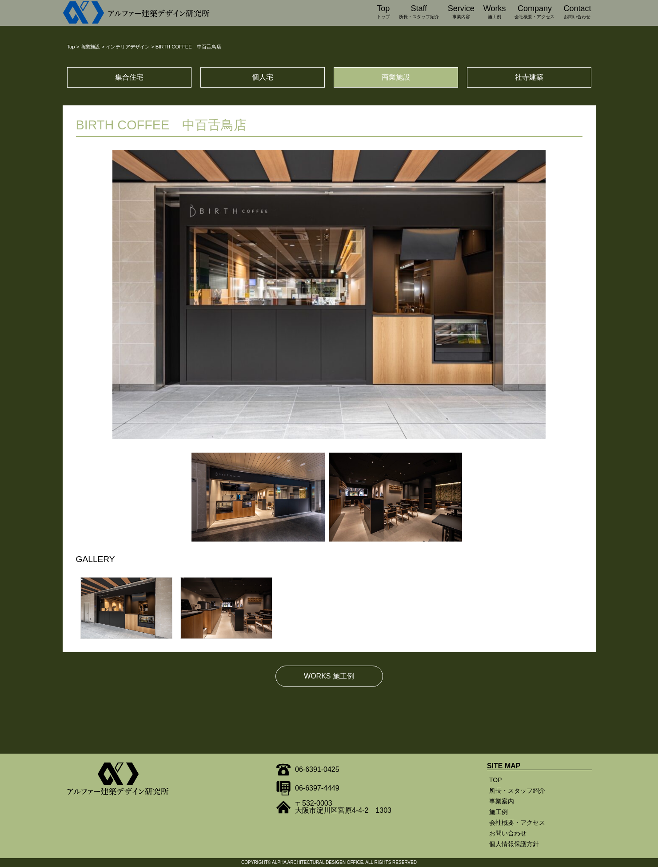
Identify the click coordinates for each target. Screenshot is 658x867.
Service (461, 12)
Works (494, 12)
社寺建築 (529, 77)
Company (534, 12)
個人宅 (262, 77)
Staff (419, 12)
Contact (577, 12)
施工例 (498, 811)
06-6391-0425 (317, 769)
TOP (495, 779)
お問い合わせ (507, 833)
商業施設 (396, 77)
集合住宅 (129, 77)
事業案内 (501, 801)
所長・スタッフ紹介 (517, 790)
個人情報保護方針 (514, 843)
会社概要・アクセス (517, 822)
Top (383, 12)
